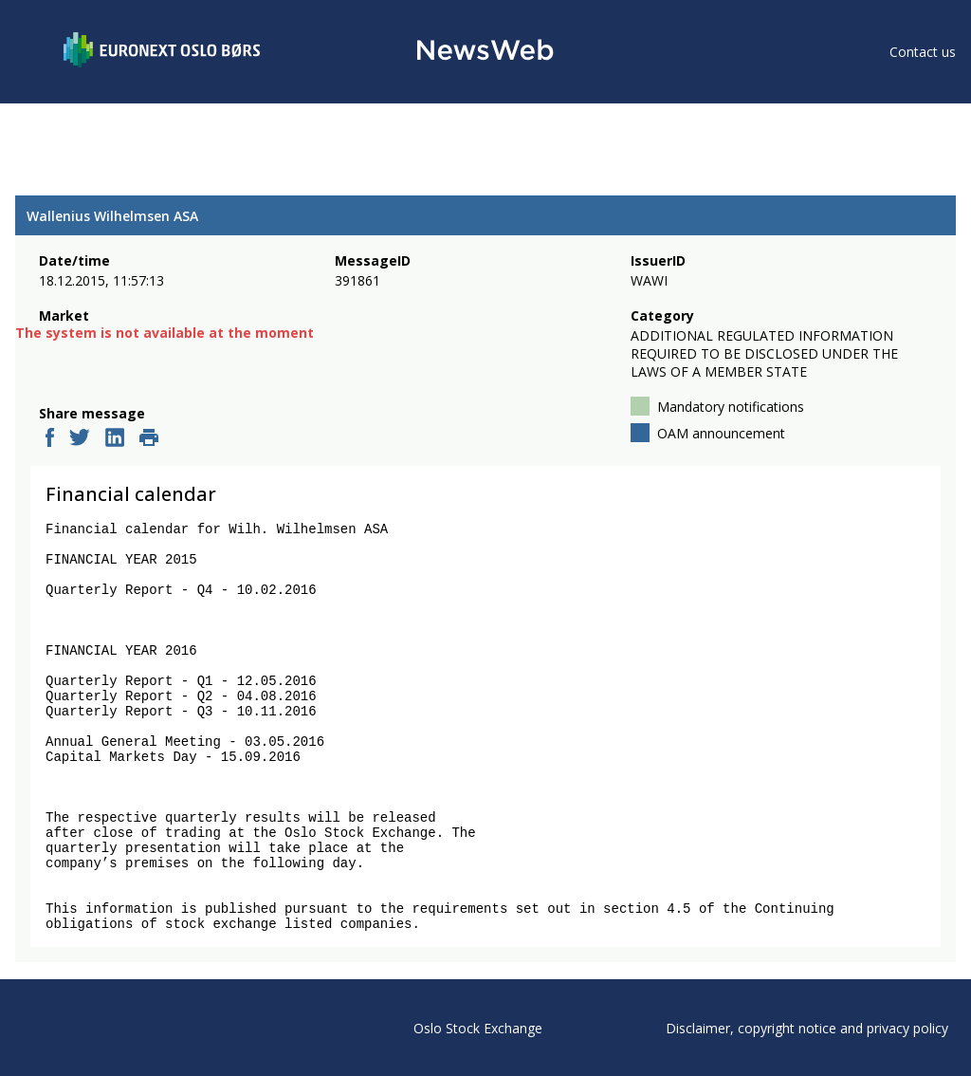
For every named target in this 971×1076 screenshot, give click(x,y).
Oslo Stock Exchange (477, 1028)
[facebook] (50, 439)
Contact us (922, 52)
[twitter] (80, 439)
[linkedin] (115, 439)
